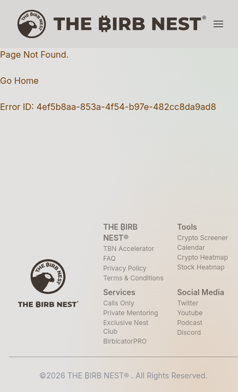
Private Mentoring (130, 313)
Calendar (191, 247)
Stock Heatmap (200, 267)
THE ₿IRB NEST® (99, 375)
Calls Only (118, 303)
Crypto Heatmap (202, 257)
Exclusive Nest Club (125, 326)
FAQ (109, 258)
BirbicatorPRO (125, 341)
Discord (189, 332)
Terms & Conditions (133, 278)
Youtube (190, 313)
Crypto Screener (202, 238)
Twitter (187, 303)
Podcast (189, 322)
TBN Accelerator (128, 248)
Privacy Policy (124, 268)
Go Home (19, 80)
